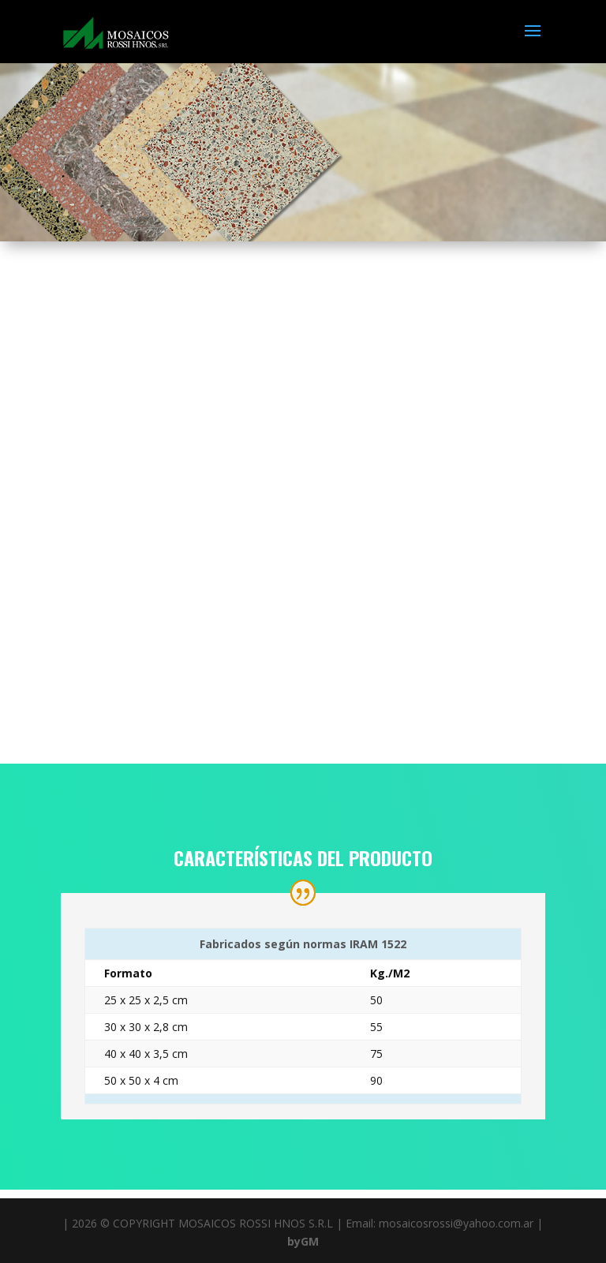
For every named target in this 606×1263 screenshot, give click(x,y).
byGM (303, 1241)
